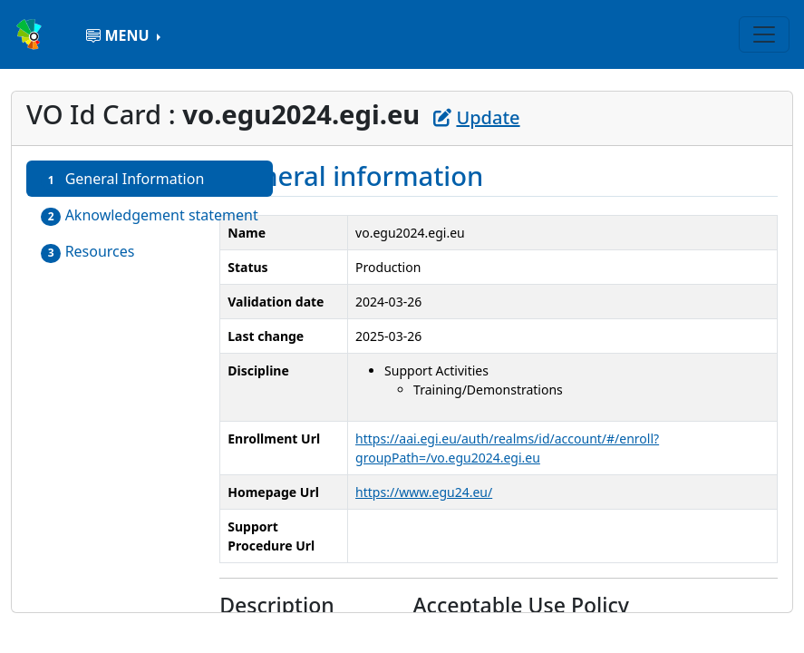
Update (476, 117)
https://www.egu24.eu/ (423, 492)
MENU (119, 35)
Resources (88, 251)
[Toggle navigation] (764, 34)
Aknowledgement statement (149, 215)
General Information (122, 179)
